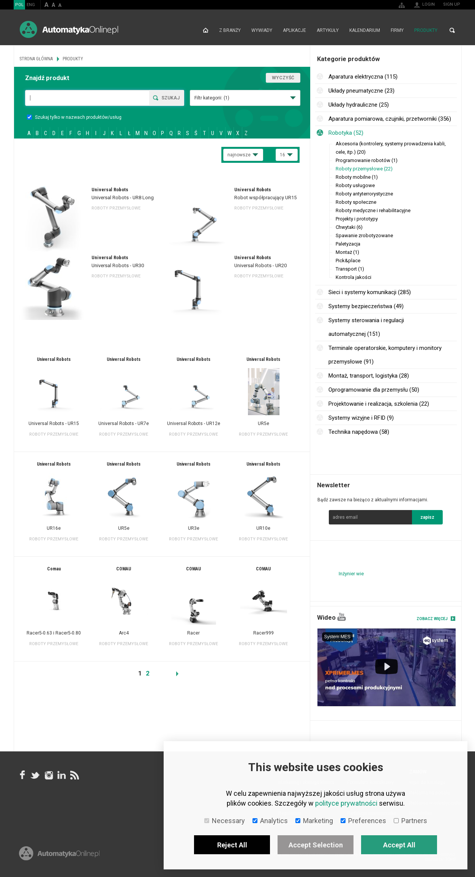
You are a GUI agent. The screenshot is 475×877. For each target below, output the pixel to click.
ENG (31, 4)
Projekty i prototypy (357, 219)
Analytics (270, 821)
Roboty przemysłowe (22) (364, 169)
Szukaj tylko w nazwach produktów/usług (74, 117)
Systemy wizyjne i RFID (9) (361, 417)
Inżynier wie (351, 573)
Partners (410, 821)
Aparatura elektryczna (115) (363, 76)
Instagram (48, 775)
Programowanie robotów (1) (367, 160)
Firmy (397, 30)
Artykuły (328, 30)
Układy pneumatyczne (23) (361, 90)
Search (452, 30)
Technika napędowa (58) (358, 431)
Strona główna (205, 30)
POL (19, 4)
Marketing (314, 821)
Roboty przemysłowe (116, 208)
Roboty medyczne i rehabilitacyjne (373, 210)
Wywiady (261, 30)
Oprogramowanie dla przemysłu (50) (373, 389)
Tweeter (35, 775)
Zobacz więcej (432, 619)
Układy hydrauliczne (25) (358, 104)
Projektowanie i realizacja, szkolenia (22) (378, 403)
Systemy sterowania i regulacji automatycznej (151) (366, 327)
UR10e (263, 528)
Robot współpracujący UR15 (265, 197)
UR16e (54, 528)
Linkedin (61, 775)
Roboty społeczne (356, 202)
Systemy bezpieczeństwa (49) (366, 306)
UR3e (193, 528)
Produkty (425, 30)
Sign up (451, 4)
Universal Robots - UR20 (260, 265)
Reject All (232, 845)
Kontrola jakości (353, 277)
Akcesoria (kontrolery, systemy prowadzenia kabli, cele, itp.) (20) (391, 148)
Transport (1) (350, 269)
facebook (22, 775)
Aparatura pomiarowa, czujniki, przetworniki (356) (389, 118)
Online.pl (59, 853)
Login (428, 4)
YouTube (341, 616)
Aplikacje (294, 30)
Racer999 (263, 633)
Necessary (224, 821)
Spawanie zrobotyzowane (364, 235)
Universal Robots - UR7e (123, 423)
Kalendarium (364, 30)
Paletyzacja (348, 244)
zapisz (427, 517)
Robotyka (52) (345, 132)
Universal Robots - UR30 (118, 265)
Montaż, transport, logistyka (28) (368, 375)
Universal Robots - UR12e (193, 423)
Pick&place (348, 260)
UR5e (263, 423)
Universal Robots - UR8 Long (123, 197)
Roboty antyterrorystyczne (364, 194)
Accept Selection (316, 845)
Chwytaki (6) (349, 227)
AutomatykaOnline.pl (69, 29)
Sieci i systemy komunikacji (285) (369, 292)
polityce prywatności (346, 803)
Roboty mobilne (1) (357, 177)
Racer (193, 633)
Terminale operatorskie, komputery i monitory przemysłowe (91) (385, 355)
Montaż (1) (347, 252)
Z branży (230, 30)
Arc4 (124, 633)
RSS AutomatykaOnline (74, 775)
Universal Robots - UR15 (53, 423)
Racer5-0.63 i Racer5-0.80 (54, 633)
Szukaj (170, 98)
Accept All (399, 845)
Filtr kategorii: (211, 98)
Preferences (363, 821)
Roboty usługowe (355, 185)
